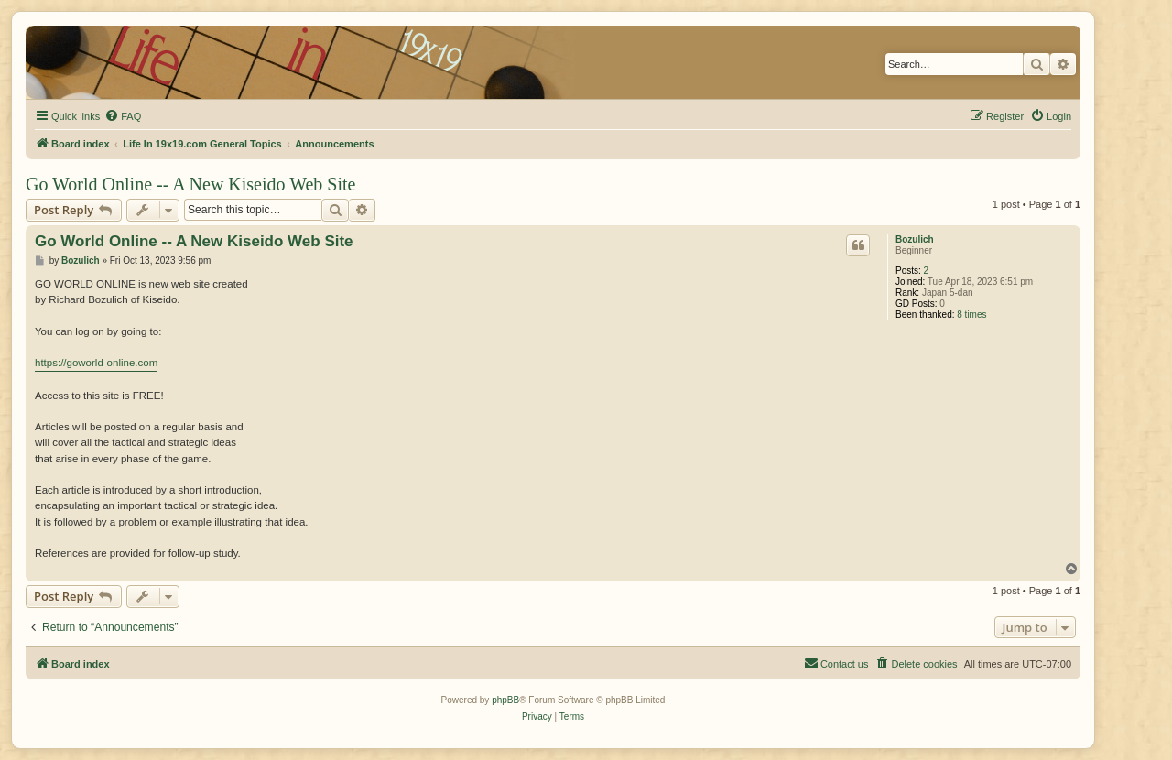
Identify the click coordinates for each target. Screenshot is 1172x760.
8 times (971, 314)
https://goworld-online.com (96, 362)
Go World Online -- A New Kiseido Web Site (190, 184)
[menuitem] (122, 116)
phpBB (505, 700)
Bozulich (914, 239)
